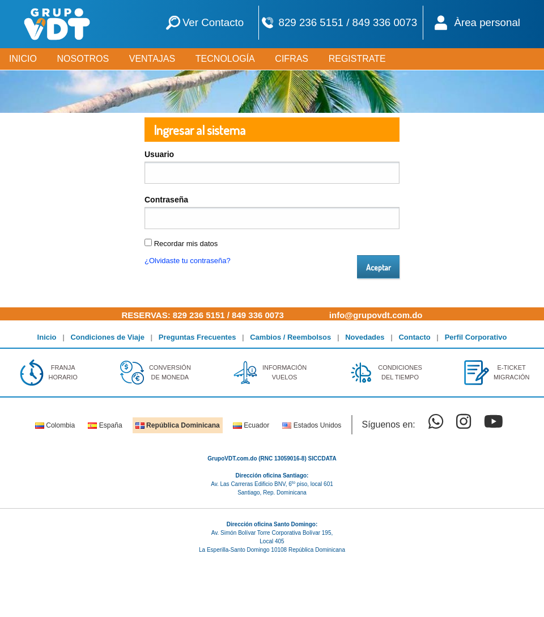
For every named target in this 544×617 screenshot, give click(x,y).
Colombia (55, 425)
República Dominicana (177, 425)
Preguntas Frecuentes (197, 337)
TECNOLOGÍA (225, 59)
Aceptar (378, 267)
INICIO (23, 59)
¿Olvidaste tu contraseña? (187, 260)
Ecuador (251, 425)
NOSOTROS (83, 59)
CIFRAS (291, 59)
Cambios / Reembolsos (290, 337)
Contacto (414, 337)
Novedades (364, 337)
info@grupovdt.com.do (376, 315)
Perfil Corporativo (476, 337)
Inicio (47, 337)
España (105, 425)
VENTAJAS (152, 59)
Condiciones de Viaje (107, 337)
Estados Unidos (311, 425)
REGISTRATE (357, 59)
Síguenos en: (388, 424)
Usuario (159, 154)
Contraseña (166, 199)
